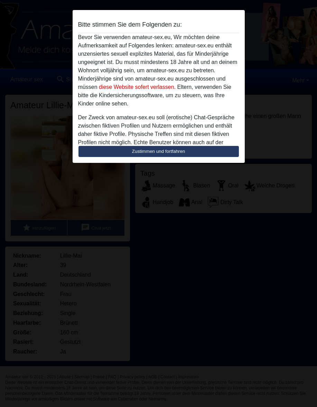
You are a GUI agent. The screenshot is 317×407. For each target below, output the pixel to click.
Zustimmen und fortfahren (158, 151)
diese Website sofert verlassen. (137, 87)
